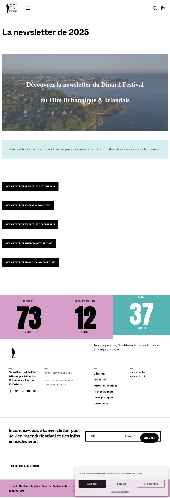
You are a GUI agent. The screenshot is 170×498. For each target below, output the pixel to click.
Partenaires (104, 403)
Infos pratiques (107, 397)
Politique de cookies (120, 491)
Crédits (46, 487)
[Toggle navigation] (27, 8)
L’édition (101, 373)
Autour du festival (109, 385)
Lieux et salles (138, 373)
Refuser (121, 483)
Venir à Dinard (138, 377)
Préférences (151, 483)
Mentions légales (29, 487)
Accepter (92, 483)
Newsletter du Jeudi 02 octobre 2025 (28, 206)
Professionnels (107, 391)
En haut (13, 487)
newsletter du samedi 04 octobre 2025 (29, 244)
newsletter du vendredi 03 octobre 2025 (30, 225)
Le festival (103, 379)
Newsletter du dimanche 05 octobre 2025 (30, 263)
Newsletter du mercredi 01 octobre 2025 (30, 187)
